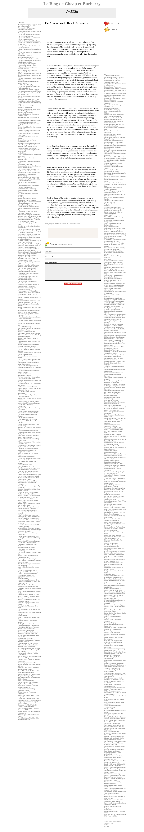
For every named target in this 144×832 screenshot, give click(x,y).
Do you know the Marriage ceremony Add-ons (112, 758)
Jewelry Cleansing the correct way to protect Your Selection (29, 241)
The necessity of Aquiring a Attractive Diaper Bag (26, 28)
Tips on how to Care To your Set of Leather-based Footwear (29, 38)
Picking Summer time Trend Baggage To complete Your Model (29, 231)
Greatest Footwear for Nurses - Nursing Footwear (27, 140)
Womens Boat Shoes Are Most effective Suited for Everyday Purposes (27, 482)
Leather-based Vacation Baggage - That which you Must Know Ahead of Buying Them (29, 432)
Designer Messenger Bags (26, 676)
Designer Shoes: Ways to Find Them (29, 489)
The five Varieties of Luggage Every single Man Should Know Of (29, 170)
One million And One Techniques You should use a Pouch (29, 329)
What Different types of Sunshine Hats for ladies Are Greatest (28, 472)
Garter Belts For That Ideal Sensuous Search (113, 706)
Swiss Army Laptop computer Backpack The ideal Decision (27, 254)
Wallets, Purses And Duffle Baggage (29, 711)
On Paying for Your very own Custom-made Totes (27, 288)
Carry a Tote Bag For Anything (27, 419)
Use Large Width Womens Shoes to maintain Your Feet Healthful (29, 246)
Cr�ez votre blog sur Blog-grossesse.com (112, 822)
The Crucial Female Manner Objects (29, 59)
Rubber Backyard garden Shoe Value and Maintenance (114, 381)
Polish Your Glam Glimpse (26, 456)
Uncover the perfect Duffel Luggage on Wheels (112, 610)
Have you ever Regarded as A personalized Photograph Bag (27, 270)
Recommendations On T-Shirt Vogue (29, 120)
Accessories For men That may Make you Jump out (113, 743)
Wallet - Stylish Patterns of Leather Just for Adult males (29, 504)
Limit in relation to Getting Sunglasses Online (26, 689)
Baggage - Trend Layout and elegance (29, 143)
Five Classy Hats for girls (26, 466)
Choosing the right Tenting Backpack (29, 252)
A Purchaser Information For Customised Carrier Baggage (27, 199)
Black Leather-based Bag (25, 680)
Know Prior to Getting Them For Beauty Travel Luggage (28, 436)
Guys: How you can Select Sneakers (29, 348)
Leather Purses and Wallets (26, 499)
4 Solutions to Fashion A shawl (27, 387)
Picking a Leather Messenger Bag (28, 218)
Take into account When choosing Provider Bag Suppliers (28, 186)
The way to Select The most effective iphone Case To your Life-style (29, 360)
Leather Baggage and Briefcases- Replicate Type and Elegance (28, 683)
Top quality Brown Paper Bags (27, 203)
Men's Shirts (22, 713)
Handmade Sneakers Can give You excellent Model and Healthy (28, 345)
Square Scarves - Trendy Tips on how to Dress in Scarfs (114, 466)
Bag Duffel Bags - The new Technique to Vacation (112, 485)
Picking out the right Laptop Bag (28, 411)
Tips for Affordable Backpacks (27, 570)
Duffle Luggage (22, 176)
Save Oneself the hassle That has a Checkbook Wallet (28, 709)
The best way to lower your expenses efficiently (112, 135)
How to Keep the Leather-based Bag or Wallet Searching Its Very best (29, 496)
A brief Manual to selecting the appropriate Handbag (27, 71)
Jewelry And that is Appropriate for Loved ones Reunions (29, 238)
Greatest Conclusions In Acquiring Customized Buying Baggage (29, 173)
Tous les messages (112, 75)
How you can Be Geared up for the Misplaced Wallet (29, 600)
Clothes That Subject (24, 374)
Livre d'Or (111, 23)
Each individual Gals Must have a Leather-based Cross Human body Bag (28, 208)
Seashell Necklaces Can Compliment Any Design (112, 461)
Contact (110, 29)
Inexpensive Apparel (24, 375)
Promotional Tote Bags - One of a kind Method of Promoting (28, 285)
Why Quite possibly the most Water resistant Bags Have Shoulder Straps (29, 215)
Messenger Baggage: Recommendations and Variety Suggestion (27, 532)
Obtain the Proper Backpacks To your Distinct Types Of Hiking (28, 509)
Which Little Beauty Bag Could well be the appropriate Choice (29, 220)
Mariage (106, 826)
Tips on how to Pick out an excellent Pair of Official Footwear (29, 35)
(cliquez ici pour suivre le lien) (79, 108)
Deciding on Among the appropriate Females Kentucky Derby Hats (29, 468)
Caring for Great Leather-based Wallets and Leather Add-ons (28, 493)
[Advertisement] (26, 741)
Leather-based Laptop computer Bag (29, 520)
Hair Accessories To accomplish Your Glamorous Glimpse (29, 657)
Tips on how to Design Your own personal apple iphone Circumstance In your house (29, 367)
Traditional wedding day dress (27, 85)
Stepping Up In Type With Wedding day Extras (112, 753)
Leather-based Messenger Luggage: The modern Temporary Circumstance (29, 404)
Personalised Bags (23, 557)
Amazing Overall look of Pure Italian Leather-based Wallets (29, 353)
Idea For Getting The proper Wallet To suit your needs (29, 597)
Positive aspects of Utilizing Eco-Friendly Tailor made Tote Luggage (29, 291)
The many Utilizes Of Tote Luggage (29, 229)
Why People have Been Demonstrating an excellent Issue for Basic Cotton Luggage (29, 166)
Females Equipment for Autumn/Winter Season (25, 111)
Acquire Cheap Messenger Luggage (29, 528)
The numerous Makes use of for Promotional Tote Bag (28, 277)
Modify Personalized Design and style (29, 73)
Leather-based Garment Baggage (28, 518)
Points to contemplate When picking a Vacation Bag (113, 519)
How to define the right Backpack (28, 507)
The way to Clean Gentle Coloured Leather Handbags (29, 46)
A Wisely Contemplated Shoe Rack (29, 41)
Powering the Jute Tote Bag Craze (28, 559)
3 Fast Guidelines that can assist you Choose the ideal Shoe (29, 317)
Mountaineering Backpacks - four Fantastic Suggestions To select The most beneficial (29, 581)
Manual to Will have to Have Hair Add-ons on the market (28, 668)
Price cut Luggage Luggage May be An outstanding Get (29, 131)
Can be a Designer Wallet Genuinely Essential (112, 425)
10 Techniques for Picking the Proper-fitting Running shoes (27, 64)
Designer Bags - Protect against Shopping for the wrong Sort (27, 147)
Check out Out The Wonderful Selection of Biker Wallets (27, 705)
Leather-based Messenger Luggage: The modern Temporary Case (29, 541)
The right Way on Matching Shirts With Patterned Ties (28, 718)
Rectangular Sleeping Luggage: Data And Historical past (29, 25)
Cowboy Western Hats (25, 465)
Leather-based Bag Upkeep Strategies (29, 529)
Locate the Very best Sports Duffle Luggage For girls (28, 525)
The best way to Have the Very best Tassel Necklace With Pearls (29, 377)
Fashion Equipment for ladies (27, 663)
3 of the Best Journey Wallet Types (28, 698)
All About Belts (22, 616)
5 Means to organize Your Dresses (28, 625)
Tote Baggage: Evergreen (25, 417)
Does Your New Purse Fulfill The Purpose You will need (28, 259)
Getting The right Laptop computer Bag (112, 398)
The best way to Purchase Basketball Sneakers (112, 394)
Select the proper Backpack (26, 145)
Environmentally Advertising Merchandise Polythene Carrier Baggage (28, 190)
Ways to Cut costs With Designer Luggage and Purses (28, 686)
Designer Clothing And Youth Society (29, 109)
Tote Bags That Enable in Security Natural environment (28, 282)
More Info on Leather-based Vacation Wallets (113, 685)
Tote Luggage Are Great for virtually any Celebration (113, 654)
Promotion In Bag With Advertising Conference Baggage (29, 179)
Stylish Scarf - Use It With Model (28, 401)
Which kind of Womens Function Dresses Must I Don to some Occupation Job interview (28, 628)
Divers (21, 23)
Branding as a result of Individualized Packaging (26, 56)
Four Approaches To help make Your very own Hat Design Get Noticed (29, 475)
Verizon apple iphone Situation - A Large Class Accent (28, 363)
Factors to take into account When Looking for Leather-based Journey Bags (29, 537)
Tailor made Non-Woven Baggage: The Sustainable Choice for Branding (29, 90)
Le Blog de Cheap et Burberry (71, 3)
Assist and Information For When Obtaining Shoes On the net (28, 249)
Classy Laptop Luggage (25, 205)
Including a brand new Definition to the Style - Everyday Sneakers (29, 311)
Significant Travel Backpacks (27, 257)
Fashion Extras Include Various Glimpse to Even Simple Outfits (28, 644)
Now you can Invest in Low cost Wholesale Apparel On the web (28, 632)
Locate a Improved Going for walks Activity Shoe (113, 212)
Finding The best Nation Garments (29, 624)
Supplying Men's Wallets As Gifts (28, 594)
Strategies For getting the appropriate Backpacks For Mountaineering (26, 576)
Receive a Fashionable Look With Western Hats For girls (28, 478)
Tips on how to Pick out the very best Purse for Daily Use (29, 459)
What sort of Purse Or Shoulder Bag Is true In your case (29, 335)
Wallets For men (23, 490)
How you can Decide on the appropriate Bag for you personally (29, 332)
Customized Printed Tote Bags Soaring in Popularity (27, 212)
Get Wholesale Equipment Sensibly (29, 648)
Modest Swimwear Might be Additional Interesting (26, 106)
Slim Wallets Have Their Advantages (29, 700)
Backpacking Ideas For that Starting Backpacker (113, 188)
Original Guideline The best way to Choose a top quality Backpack (29, 572)
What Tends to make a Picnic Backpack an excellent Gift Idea (28, 585)
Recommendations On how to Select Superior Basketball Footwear (29, 301)
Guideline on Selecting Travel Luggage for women (27, 451)
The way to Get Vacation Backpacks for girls (112, 597)
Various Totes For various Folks (28, 413)
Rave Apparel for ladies (25, 638)
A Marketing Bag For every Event (28, 177)
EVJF (106, 825)
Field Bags (21, 197)
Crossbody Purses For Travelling (28, 448)
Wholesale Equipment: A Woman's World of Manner (29, 640)
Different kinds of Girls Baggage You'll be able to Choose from (28, 267)
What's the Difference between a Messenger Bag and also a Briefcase (29, 515)
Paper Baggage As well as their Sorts (29, 202)
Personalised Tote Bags (25, 279)
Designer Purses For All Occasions (28, 265)
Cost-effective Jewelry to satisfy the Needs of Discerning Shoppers (29, 235)
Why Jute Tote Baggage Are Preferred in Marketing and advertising (26, 549)
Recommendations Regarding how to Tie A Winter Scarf (29, 395)
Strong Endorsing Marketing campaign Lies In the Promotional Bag (28, 123)
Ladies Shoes (22, 153)
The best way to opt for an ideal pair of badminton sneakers (29, 61)
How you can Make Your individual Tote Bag (112, 498)
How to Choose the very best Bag (28, 555)
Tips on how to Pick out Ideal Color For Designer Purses (29, 87)
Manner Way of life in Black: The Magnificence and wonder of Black (29, 100)
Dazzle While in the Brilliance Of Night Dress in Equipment (28, 671)
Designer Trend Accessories (26, 646)
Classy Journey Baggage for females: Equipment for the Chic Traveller (29, 446)
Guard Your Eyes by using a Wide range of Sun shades (28, 696)
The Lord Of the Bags (24, 327)
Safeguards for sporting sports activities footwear (27, 67)
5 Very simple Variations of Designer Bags (112, 224)
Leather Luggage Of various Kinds (29, 674)
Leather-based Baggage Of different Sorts (112, 289)
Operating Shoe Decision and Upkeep (29, 244)
